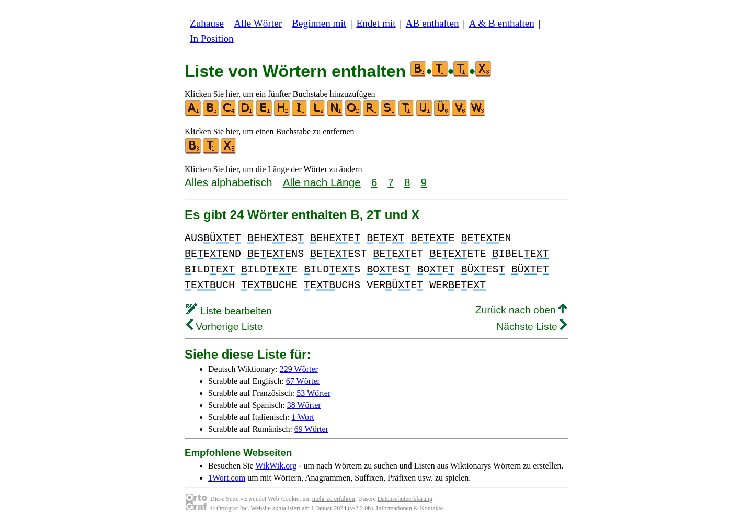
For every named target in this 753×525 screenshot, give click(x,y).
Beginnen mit (319, 23)
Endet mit (375, 23)
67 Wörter (303, 380)
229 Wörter (299, 368)
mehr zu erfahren (333, 499)
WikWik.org (275, 465)
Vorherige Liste (224, 326)
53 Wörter (313, 393)
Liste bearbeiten (229, 310)
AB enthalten (432, 23)
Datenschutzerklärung (405, 499)
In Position (212, 38)
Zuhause (207, 23)
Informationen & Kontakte (409, 508)
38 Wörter (304, 405)
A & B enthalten (501, 23)
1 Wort (303, 417)
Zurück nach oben (521, 309)
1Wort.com (226, 477)
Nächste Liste (531, 326)
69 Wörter (311, 429)
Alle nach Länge (322, 182)
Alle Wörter (258, 23)
